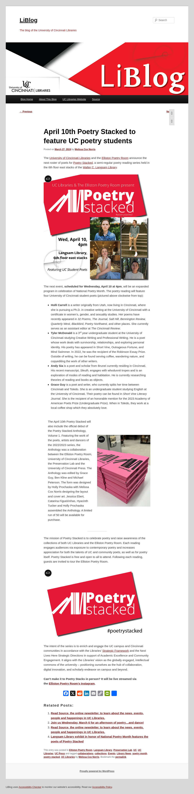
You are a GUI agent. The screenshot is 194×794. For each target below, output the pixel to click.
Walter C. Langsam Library (100, 167)
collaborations (85, 753)
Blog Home (27, 99)
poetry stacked (52, 757)
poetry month (140, 753)
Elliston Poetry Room (115, 158)
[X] (72, 694)
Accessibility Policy (102, 787)
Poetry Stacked (83, 162)
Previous (26, 111)
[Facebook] (65, 694)
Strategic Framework (115, 650)
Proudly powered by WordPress (97, 771)
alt (48, 179)
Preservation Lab (122, 750)
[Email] (93, 694)
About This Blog (47, 99)
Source (96, 99)
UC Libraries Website (74, 99)
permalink (120, 757)
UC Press (60, 753)
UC (135, 750)
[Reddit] (79, 694)
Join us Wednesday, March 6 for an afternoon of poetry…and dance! (97, 722)
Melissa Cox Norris (85, 149)
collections (101, 753)
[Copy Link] (100, 694)
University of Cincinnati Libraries (69, 158)
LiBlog (28, 20)
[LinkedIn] (86, 694)
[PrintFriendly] (107, 694)
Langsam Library (103, 750)
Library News (124, 753)
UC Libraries (68, 757)
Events (111, 753)
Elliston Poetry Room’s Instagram (72, 683)
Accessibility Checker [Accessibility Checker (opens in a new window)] (30, 787)
